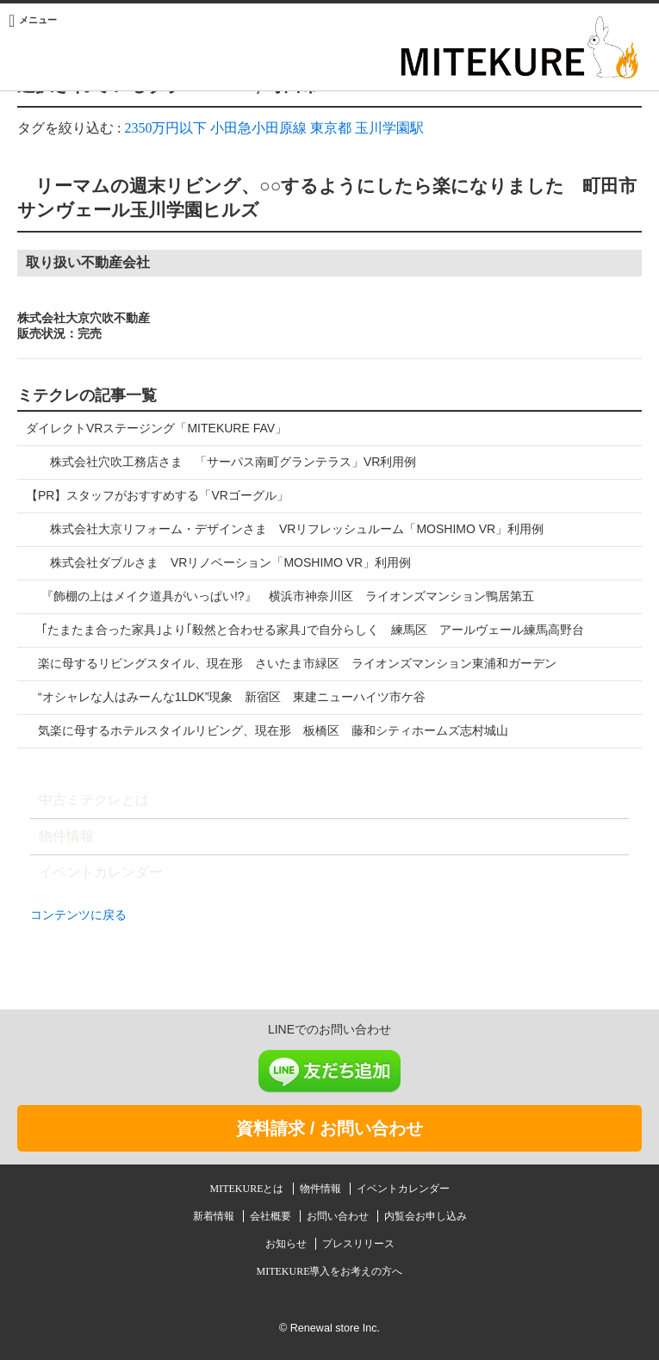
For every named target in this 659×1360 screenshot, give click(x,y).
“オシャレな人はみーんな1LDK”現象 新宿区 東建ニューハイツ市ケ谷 (226, 697)
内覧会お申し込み (425, 1216)
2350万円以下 (165, 128)
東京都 (330, 128)
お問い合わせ (339, 1216)
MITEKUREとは (248, 1189)
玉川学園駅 (389, 128)
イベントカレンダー (101, 872)
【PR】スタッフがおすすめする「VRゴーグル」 (157, 495)
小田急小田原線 (258, 128)
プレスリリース (358, 1244)
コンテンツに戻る (78, 915)
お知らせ (287, 1244)
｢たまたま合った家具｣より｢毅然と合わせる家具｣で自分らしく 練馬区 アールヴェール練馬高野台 (305, 630)
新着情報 (215, 1216)
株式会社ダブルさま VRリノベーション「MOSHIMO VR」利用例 (218, 562)
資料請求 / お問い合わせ (329, 1128)
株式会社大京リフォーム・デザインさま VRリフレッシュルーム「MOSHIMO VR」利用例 (285, 529)
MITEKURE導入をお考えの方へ (330, 1271)
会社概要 (272, 1216)
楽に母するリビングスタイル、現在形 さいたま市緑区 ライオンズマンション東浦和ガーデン (291, 663)
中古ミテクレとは (94, 799)
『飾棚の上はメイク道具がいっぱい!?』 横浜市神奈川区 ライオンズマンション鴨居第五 (280, 596)
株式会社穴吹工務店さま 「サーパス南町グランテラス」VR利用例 (221, 462)
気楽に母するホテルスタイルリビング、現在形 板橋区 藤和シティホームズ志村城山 (267, 730)
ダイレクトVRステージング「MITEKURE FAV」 (156, 428)
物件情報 (66, 836)
